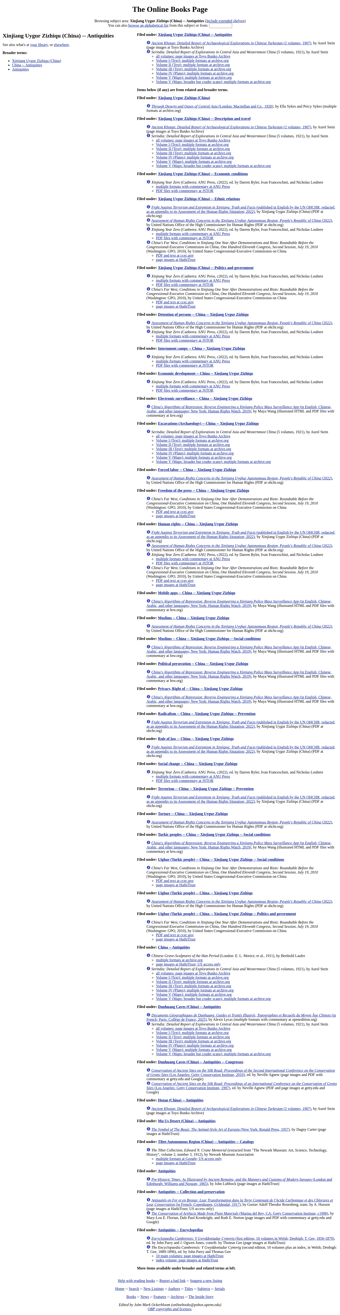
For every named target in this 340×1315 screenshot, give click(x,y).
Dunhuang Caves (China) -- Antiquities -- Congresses (200, 1062)
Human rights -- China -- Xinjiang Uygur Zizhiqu (198, 524)
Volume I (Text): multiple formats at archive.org (192, 61)
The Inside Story (201, 1297)
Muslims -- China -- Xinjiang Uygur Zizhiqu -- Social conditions (209, 639)
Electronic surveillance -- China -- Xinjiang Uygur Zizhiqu (205, 398)
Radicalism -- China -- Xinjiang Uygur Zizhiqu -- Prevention (206, 714)
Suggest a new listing (206, 1281)
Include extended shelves (225, 21)
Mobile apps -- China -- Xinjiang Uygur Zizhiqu (196, 593)
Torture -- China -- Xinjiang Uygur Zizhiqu (193, 814)
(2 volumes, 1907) (231, 43)
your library (39, 45)
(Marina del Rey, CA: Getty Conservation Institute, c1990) (239, 1213)
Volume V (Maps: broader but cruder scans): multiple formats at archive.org (213, 82)
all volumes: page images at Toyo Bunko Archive (193, 56)
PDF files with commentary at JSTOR (184, 191)
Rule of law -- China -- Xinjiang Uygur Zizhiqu (196, 739)
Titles (188, 1289)
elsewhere (61, 45)
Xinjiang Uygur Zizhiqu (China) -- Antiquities (195, 35)
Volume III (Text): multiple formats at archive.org (193, 69)
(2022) (241, 220)
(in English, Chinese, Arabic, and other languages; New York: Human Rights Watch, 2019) (239, 409)
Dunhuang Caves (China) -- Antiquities (189, 1007)
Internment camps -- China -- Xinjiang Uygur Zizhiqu (201, 348)
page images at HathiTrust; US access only (188, 964)
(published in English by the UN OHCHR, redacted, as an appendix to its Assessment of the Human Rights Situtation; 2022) (240, 209)
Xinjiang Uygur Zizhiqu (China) (36, 61)
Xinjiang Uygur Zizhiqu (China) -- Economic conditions (203, 174)
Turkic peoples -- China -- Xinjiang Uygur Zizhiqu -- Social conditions (214, 834)
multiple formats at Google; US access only (189, 1159)
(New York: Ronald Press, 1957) (220, 1129)
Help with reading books (136, 1281)
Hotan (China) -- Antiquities (180, 1100)
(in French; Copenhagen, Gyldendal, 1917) (239, 1202)
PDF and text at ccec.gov (175, 255)
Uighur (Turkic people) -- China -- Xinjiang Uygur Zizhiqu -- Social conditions (221, 859)
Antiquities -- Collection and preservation (191, 1192)
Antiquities (20, 69)
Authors (174, 1289)
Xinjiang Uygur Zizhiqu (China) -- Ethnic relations (199, 199)
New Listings (154, 1289)
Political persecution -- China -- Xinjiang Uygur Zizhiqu (203, 664)
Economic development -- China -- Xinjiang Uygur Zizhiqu (205, 373)
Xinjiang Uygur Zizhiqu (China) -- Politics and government (206, 268)
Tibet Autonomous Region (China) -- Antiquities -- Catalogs (206, 1142)
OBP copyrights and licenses (169, 1309)
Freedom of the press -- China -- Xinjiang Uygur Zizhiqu (203, 490)
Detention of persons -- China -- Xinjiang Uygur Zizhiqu (203, 314)
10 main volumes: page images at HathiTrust (189, 1256)
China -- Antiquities (27, 65)
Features (159, 1297)
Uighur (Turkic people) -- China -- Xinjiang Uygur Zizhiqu (205, 893)
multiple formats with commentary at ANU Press (193, 187)
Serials (220, 1289)
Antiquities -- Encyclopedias (180, 1230)
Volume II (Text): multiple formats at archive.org (193, 65)
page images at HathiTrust (176, 260)
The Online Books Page (170, 9)
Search (134, 1289)
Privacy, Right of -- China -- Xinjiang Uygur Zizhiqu (200, 689)
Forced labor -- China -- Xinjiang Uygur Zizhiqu (197, 470)
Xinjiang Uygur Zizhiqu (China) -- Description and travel (204, 119)
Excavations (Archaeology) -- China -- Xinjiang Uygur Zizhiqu (208, 423)
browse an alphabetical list (148, 25)
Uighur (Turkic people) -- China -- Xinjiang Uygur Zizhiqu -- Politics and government (227, 914)
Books (131, 1297)
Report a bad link (172, 1281)
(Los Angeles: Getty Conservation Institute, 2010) (240, 1072)
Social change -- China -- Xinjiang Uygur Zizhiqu (197, 764)
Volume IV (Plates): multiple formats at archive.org (195, 73)
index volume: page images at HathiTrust (187, 1260)
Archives (177, 1297)
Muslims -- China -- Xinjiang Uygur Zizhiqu (193, 618)
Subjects (203, 1289)
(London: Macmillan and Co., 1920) (212, 106)
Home (119, 1289)
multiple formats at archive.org (179, 960)
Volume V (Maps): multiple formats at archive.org (194, 78)
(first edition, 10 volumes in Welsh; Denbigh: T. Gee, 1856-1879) (242, 1238)
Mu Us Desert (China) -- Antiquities (187, 1121)
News (144, 1297)
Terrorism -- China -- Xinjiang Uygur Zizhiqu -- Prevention (206, 789)
